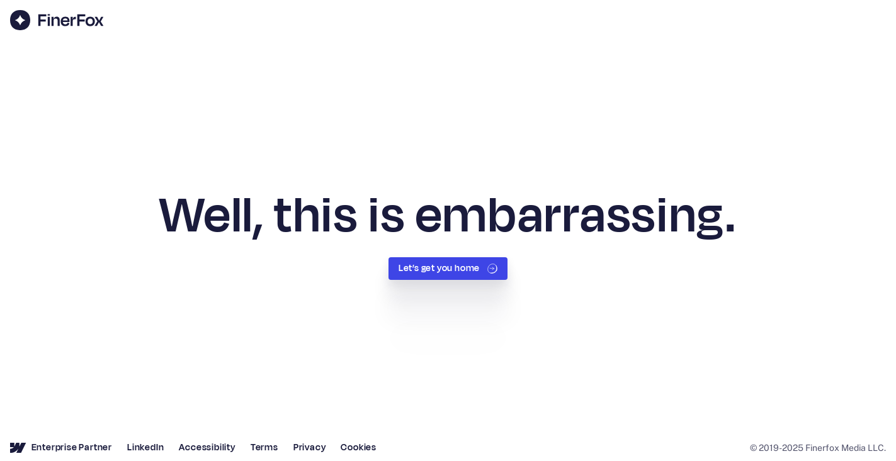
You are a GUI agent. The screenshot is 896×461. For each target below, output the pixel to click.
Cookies (359, 447)
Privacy (309, 447)
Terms (264, 447)
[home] (56, 20)
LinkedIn (145, 447)
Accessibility (207, 447)
